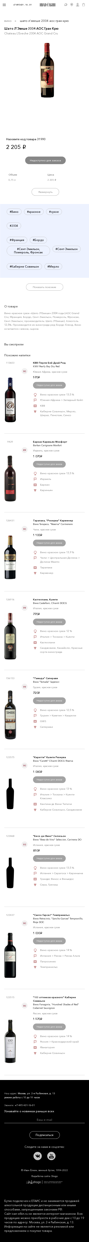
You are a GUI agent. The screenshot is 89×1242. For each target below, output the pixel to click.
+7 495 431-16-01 (25, 1105)
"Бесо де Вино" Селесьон (49, 836)
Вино (8, 21)
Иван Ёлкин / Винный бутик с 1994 (47, 5)
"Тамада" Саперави (45, 678)
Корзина (84, 5)
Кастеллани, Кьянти (45, 599)
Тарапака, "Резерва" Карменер (53, 520)
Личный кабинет (78, 5)
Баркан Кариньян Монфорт (50, 441)
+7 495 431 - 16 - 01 (22, 5)
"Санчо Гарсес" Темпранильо (51, 915)
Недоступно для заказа (45, 160)
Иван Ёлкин (35, 1088)
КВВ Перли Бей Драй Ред (49, 362)
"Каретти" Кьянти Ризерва (49, 757)
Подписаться (44, 1135)
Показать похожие (44, 287)
